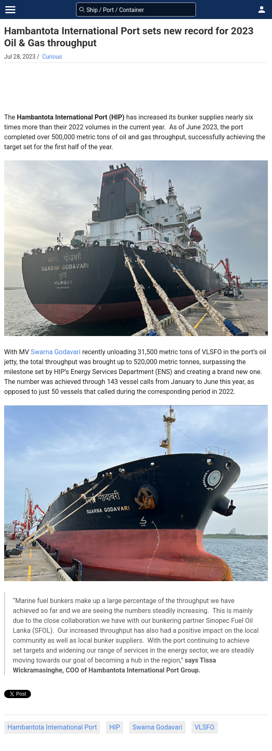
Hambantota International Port (52, 727)
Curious (52, 56)
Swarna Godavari (55, 352)
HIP (114, 727)
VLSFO (205, 727)
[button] (261, 9)
